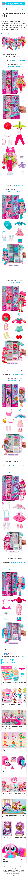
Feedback (4, 870)
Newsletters (11, 870)
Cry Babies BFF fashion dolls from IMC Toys (13, 793)
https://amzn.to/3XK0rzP (19, 185)
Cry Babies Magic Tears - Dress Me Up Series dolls (14, 683)
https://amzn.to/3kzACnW (14, 282)
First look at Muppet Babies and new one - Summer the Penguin (13, 816)
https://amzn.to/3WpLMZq (18, 60)
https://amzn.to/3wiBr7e (14, 66)
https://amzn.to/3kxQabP (14, 380)
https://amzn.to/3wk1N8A (19, 276)
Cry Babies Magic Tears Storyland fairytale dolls (13, 749)
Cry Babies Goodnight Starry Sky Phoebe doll (14, 837)
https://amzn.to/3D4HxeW (18, 562)
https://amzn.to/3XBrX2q (19, 465)
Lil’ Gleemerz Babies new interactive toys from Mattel (12, 860)
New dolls (15, 660)
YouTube (23, 870)
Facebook (17, 8)
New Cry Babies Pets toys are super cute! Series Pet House (12, 705)
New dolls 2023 (5, 662)
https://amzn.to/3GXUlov (14, 472)
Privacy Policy (13, 875)
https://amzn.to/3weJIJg (14, 191)
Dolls (3, 660)
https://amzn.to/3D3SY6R (19, 374)
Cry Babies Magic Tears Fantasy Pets (12, 771)
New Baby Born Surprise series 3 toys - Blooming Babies (12, 727)
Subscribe (11, 8)
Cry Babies (13, 662)
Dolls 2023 (8, 660)
